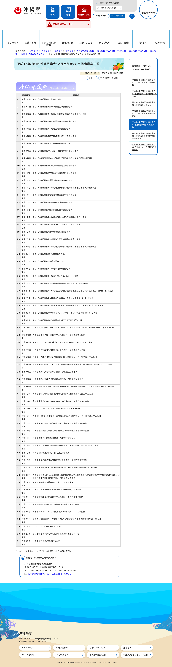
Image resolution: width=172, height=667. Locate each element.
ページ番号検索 (117, 16)
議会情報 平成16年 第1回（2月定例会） (143, 65)
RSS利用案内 (62, 655)
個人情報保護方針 (98, 655)
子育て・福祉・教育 (48, 44)
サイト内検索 (101, 16)
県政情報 (160, 43)
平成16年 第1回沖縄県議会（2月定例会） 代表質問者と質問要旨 (144, 142)
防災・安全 (123, 43)
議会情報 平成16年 (138, 51)
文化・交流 (67, 43)
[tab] (101, 16)
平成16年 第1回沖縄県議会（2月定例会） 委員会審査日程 (143, 78)
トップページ (33, 51)
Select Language (106, 8)
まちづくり (104, 43)
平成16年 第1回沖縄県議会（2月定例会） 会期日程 (143, 99)
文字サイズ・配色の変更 (108, 3)
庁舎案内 (127, 648)
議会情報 (70, 51)
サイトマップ (27, 648)
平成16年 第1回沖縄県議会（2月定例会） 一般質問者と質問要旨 (144, 89)
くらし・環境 (11, 43)
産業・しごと (86, 43)
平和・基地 (141, 43)
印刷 (90, 78)
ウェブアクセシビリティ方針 (135, 655)
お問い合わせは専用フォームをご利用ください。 (49, 574)
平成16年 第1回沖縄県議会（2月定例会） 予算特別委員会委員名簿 (143, 131)
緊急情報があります (63, 24)
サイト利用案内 (28, 655)
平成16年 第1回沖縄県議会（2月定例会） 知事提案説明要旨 (143, 109)
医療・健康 (30, 43)
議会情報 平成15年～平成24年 (111, 51)
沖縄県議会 (58, 51)
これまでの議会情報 (85, 51)
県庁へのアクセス (97, 648)
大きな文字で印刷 (109, 78)
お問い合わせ (62, 648)
